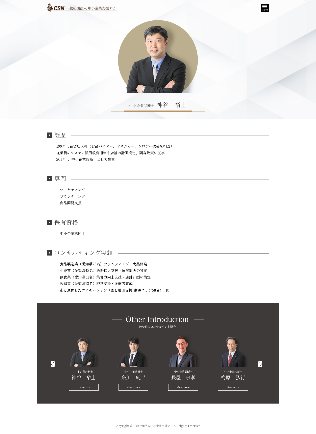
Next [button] (260, 364)
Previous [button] (53, 364)
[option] (84, 363)
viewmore (83, 387)
